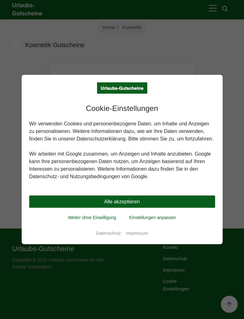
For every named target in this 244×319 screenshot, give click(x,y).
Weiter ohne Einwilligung (92, 217)
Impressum (137, 233)
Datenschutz (108, 233)
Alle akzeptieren (122, 201)
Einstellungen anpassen (152, 217)
